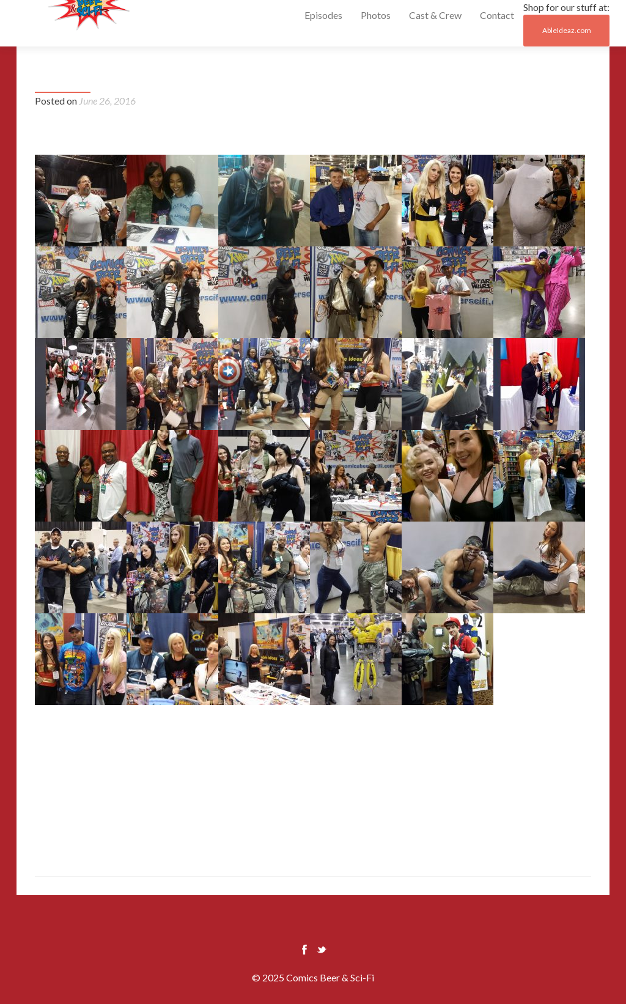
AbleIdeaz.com (566, 30)
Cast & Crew (435, 15)
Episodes (323, 15)
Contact (497, 15)
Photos (376, 15)
